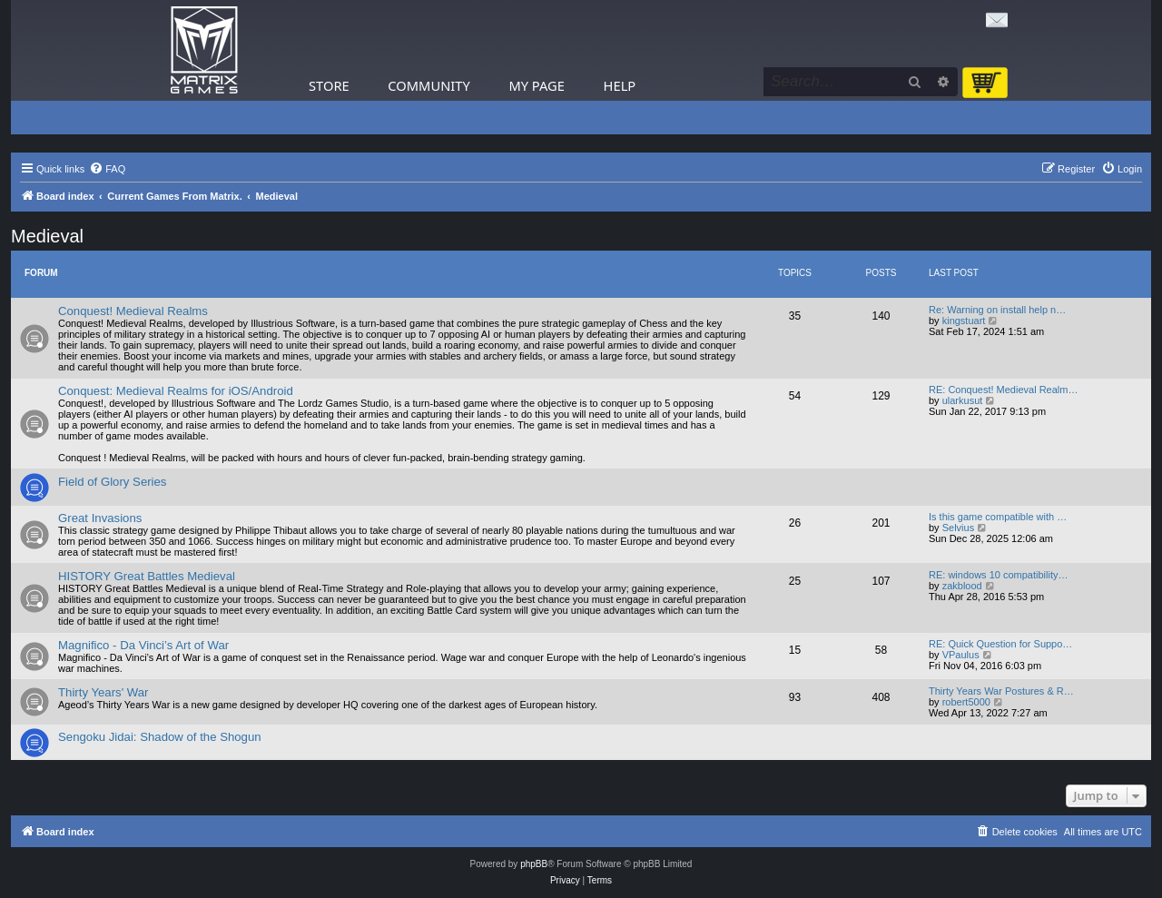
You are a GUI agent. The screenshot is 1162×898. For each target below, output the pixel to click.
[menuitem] (107, 169)
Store (329, 85)
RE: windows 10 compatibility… (998, 574)
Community (428, 85)
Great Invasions (100, 518)
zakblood (962, 585)
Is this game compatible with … (998, 516)
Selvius (958, 527)
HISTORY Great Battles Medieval (146, 576)
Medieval (47, 236)
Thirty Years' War (103, 692)
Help (620, 85)
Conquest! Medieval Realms (133, 311)
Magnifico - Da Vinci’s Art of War (143, 645)
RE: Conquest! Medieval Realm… (1003, 389)
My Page (536, 85)
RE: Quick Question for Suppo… (1000, 643)
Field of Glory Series (112, 481)
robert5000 (966, 701)
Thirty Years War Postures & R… (1001, 691)
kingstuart (964, 320)
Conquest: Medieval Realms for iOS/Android (175, 391)
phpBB (533, 864)
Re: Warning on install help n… (997, 309)
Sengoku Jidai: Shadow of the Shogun (159, 737)
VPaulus (961, 654)
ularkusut (962, 400)
